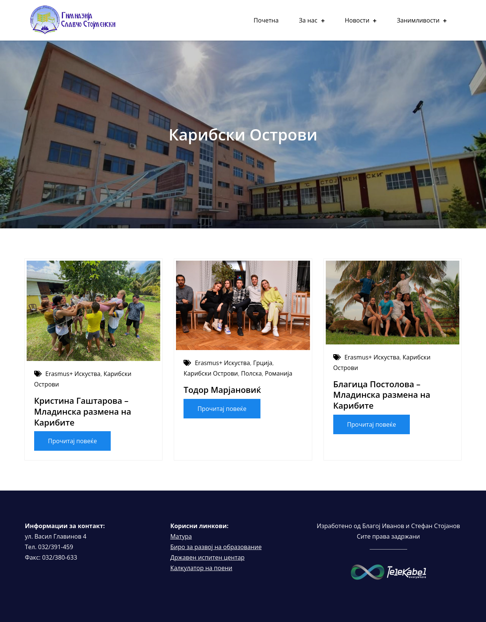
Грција (262, 363)
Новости (357, 20)
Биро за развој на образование (216, 547)
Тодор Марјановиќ (222, 389)
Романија (278, 373)
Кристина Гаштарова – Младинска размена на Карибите (82, 411)
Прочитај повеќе (72, 441)
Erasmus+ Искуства (73, 374)
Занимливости (418, 20)
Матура (181, 536)
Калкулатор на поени (201, 568)
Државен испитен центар (207, 557)
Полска (251, 373)
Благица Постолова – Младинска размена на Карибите (381, 394)
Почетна (266, 20)
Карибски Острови (211, 373)
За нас (308, 20)
